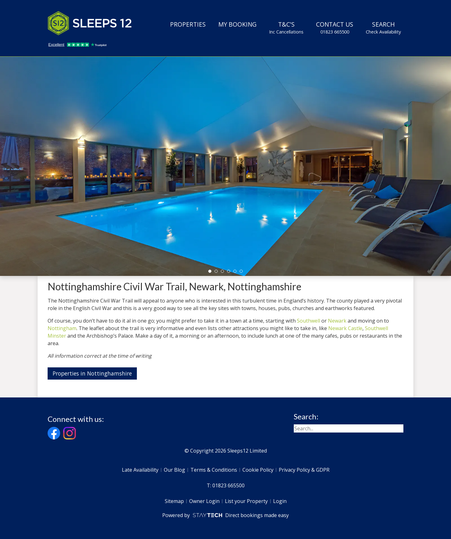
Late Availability (140, 469)
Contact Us (334, 27)
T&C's (286, 27)
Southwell (308, 320)
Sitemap (174, 501)
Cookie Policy (257, 469)
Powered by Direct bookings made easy (225, 515)
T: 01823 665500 (226, 485)
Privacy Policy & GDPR (304, 469)
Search (383, 27)
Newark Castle (345, 328)
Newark (337, 320)
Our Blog (174, 469)
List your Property (246, 501)
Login (280, 501)
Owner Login (204, 501)
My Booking (237, 24)
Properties (188, 24)
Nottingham (62, 328)
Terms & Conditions (213, 469)
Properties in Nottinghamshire (92, 373)
